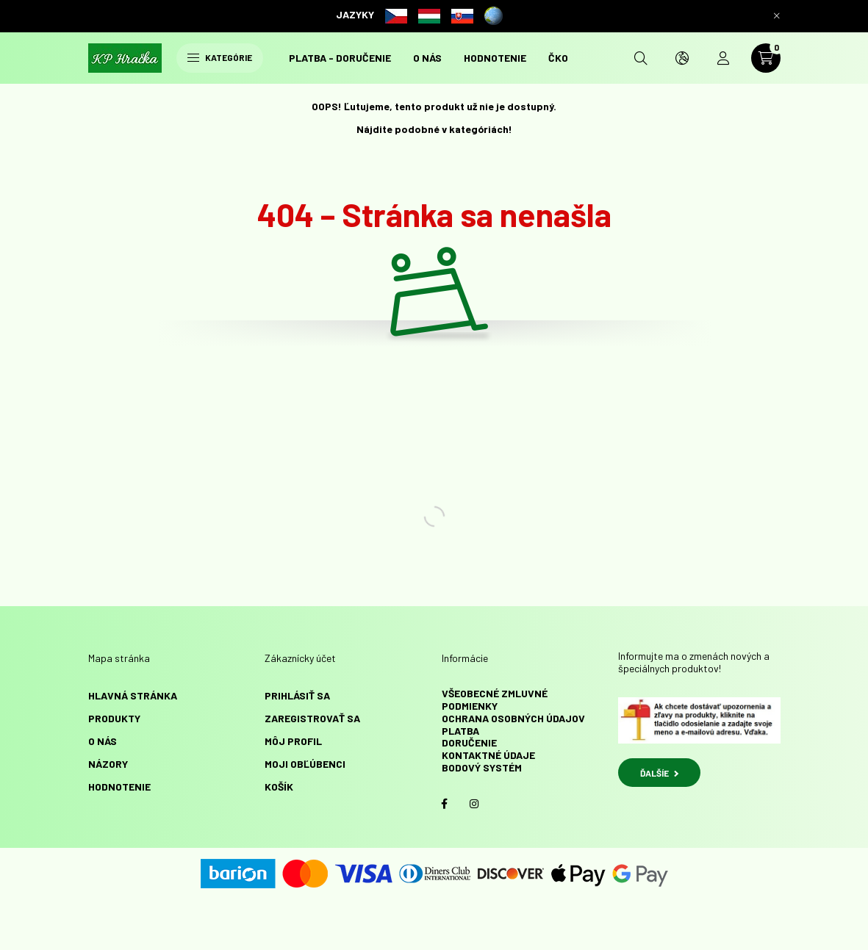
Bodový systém (482, 767)
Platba (460, 730)
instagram (474, 803)
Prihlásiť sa (297, 695)
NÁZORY (108, 764)
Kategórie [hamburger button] (219, 57)
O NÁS (427, 57)
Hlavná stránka (132, 695)
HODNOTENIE (495, 57)
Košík (279, 786)
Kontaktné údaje (488, 755)
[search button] (641, 58)
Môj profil (293, 741)
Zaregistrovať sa (312, 718)
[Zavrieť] (777, 16)
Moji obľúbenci (305, 764)
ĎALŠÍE (659, 773)
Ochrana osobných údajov (513, 718)
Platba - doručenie (340, 57)
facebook (444, 803)
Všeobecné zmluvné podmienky (495, 699)
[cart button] (766, 58)
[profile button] (723, 58)
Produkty (114, 718)
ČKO (558, 57)
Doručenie (469, 742)
